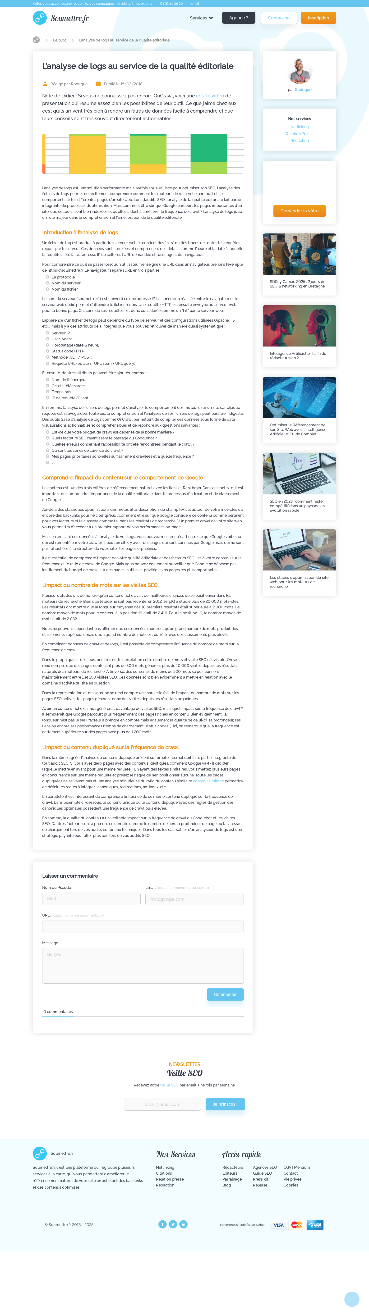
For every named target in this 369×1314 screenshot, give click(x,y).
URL (73, 915)
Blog (226, 1185)
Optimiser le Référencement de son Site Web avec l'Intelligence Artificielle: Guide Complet (298, 429)
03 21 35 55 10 (171, 3)
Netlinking (300, 127)
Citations (164, 1173)
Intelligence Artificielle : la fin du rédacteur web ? (298, 355)
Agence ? (238, 17)
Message (50, 943)
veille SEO (169, 1085)
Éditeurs (229, 1173)
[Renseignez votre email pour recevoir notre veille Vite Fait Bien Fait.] (162, 1104)
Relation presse (170, 1179)
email (194, 3)
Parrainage (232, 1179)
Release (260, 1185)
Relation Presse (300, 134)
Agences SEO (265, 1167)
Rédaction (300, 140)
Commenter (225, 994)
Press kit (260, 1179)
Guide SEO (262, 1173)
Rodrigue (303, 89)
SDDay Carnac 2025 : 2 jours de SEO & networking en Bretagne (297, 283)
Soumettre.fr (70, 18)
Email (177, 887)
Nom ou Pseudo (56, 887)
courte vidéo (210, 96)
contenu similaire (208, 781)
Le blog (60, 40)
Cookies (291, 1185)
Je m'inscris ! (225, 1104)
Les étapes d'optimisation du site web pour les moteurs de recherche (299, 582)
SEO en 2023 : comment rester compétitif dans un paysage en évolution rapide (297, 506)
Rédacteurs (232, 1167)
